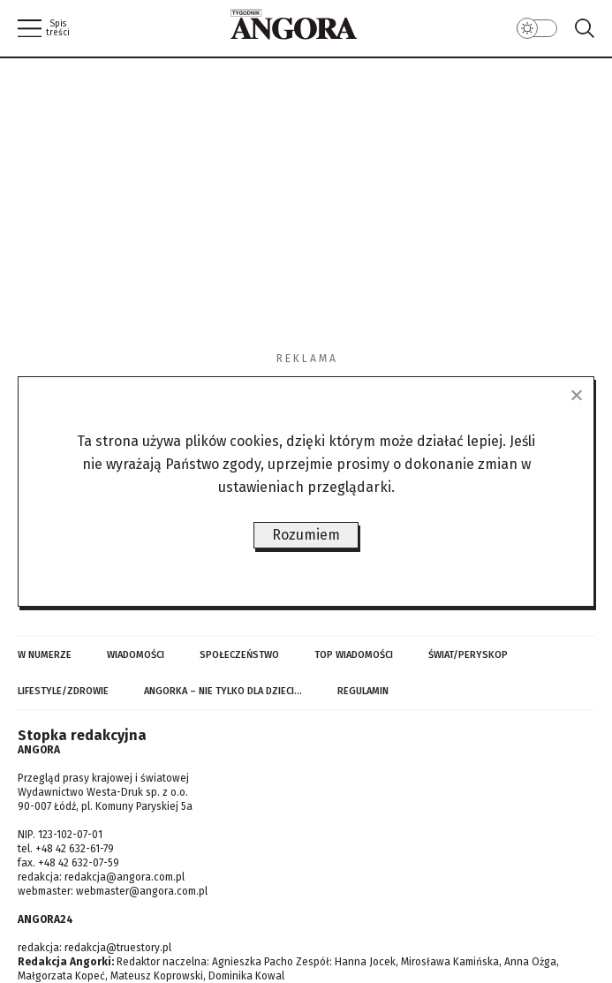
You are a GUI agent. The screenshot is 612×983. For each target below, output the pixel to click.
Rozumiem (306, 534)
